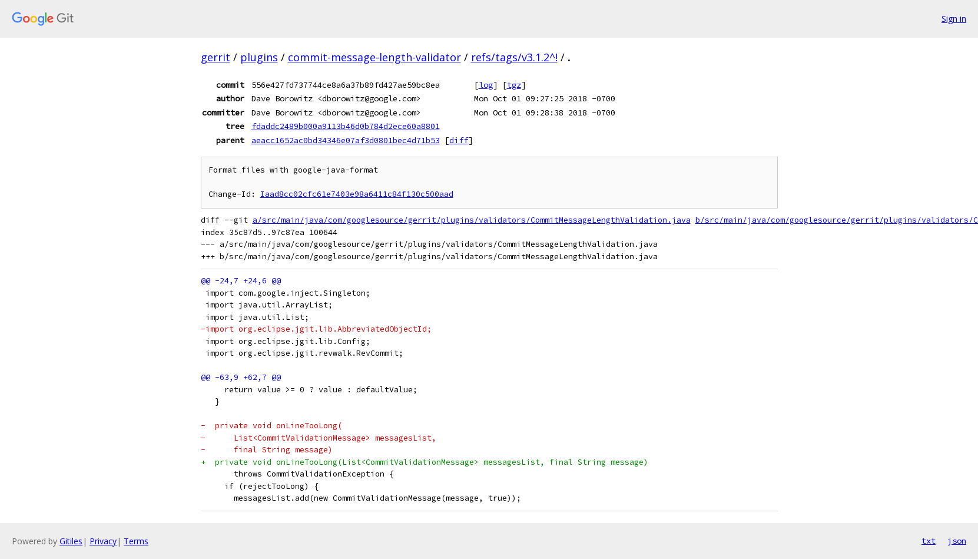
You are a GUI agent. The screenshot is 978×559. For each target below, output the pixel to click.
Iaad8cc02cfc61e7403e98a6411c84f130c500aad (356, 194)
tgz (514, 85)
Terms (136, 541)
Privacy (103, 541)
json (956, 540)
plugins (259, 57)
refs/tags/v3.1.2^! (514, 57)
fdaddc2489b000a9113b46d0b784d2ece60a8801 (345, 126)
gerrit (215, 57)
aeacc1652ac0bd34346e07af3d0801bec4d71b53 (345, 140)
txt (928, 540)
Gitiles (70, 541)
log (486, 85)
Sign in (953, 18)
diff (458, 140)
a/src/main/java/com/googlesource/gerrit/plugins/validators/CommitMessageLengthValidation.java (472, 220)
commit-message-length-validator (374, 57)
